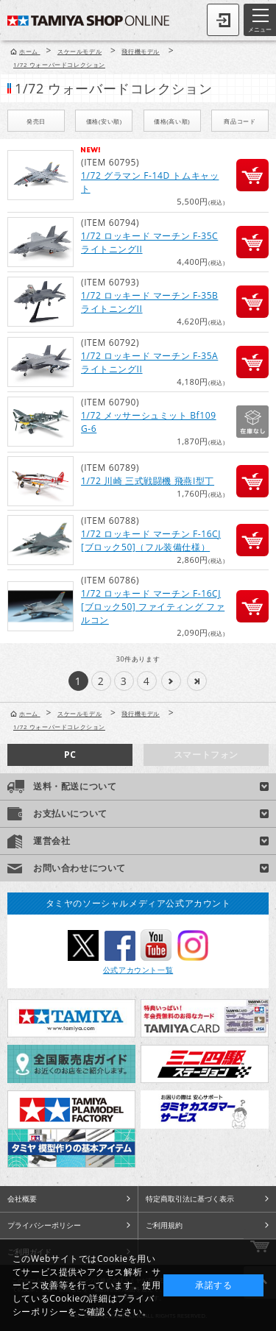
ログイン (223, 19)
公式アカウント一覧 (138, 970)
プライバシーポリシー (44, 1225)
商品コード (239, 121)
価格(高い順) (172, 121)
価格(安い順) (104, 121)
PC (70, 754)
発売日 (36, 121)
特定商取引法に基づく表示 (190, 1198)
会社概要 (22, 1198)
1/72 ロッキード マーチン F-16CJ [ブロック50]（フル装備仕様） (151, 540)
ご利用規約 (164, 1225)
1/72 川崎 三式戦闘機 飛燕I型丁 (147, 481)
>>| (197, 681)
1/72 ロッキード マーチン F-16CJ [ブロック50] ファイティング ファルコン (152, 606)
